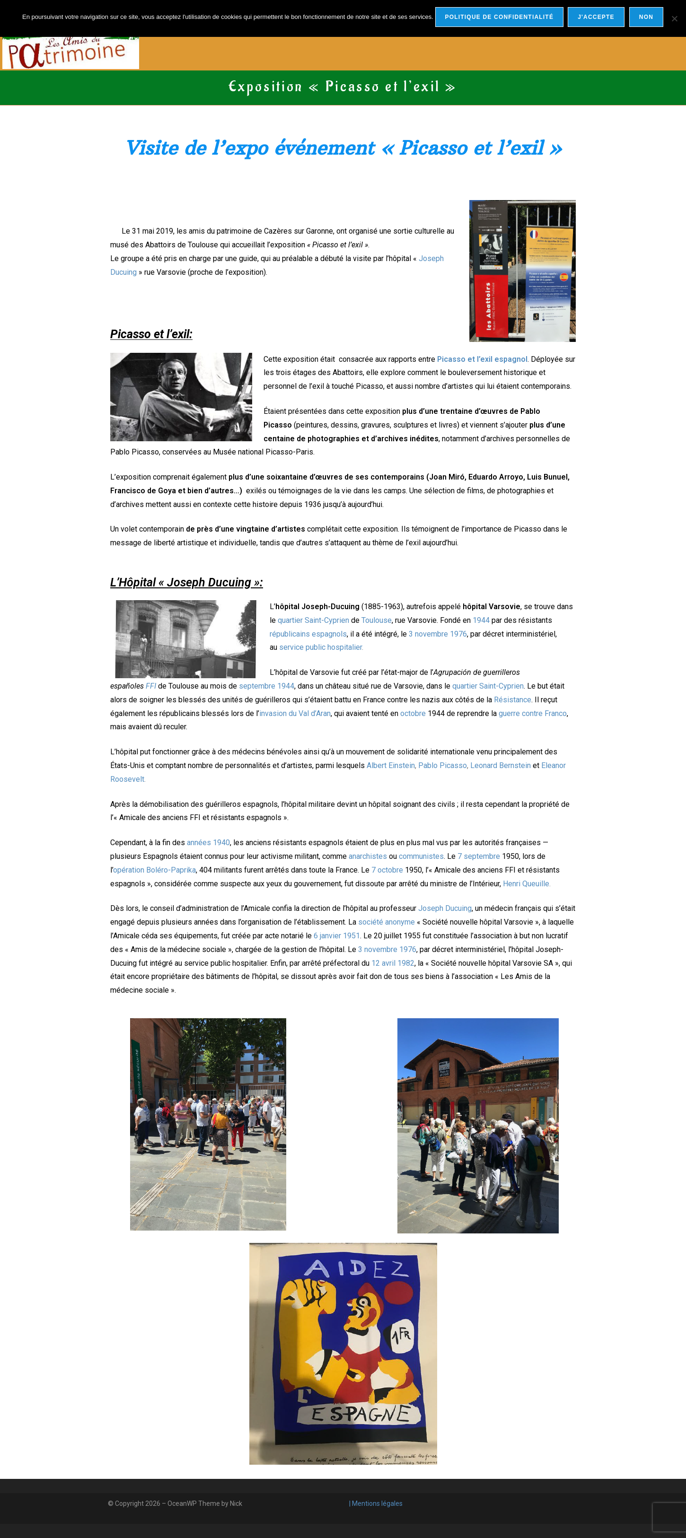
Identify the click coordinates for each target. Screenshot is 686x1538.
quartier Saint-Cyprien (313, 620)
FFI (151, 686)
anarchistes (368, 856)
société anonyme (386, 922)
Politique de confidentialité (499, 17)
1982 (405, 963)
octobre (413, 713)
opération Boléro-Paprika (154, 869)
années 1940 (208, 842)
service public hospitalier (320, 647)
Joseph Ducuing (445, 908)
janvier (330, 935)
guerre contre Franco (533, 713)
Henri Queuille (526, 883)
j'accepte (596, 17)
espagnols (329, 633)
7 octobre (387, 869)
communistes (421, 856)
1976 (458, 633)
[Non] (674, 18)
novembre (431, 633)
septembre (257, 686)
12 (375, 963)
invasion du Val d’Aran (295, 713)
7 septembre (478, 856)
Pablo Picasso (442, 765)
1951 (351, 935)
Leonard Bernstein (500, 765)
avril (389, 963)
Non (647, 17)
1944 (481, 620)
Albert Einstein (391, 765)
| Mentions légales (375, 1503)
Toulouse (376, 620)
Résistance (512, 699)
